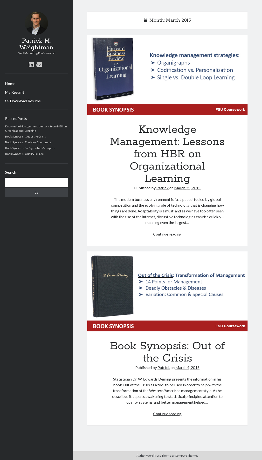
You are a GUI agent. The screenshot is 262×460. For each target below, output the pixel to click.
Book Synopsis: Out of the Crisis (25, 136)
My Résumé (14, 92)
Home (10, 83)
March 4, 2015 (187, 367)
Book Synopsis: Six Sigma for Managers (30, 148)
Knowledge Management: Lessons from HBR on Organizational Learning (167, 75)
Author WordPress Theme (154, 455)
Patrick (162, 187)
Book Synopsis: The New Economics (28, 142)
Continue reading (167, 234)
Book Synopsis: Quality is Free (24, 154)
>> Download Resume (23, 101)
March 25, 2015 (187, 187)
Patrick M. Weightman (36, 44)
